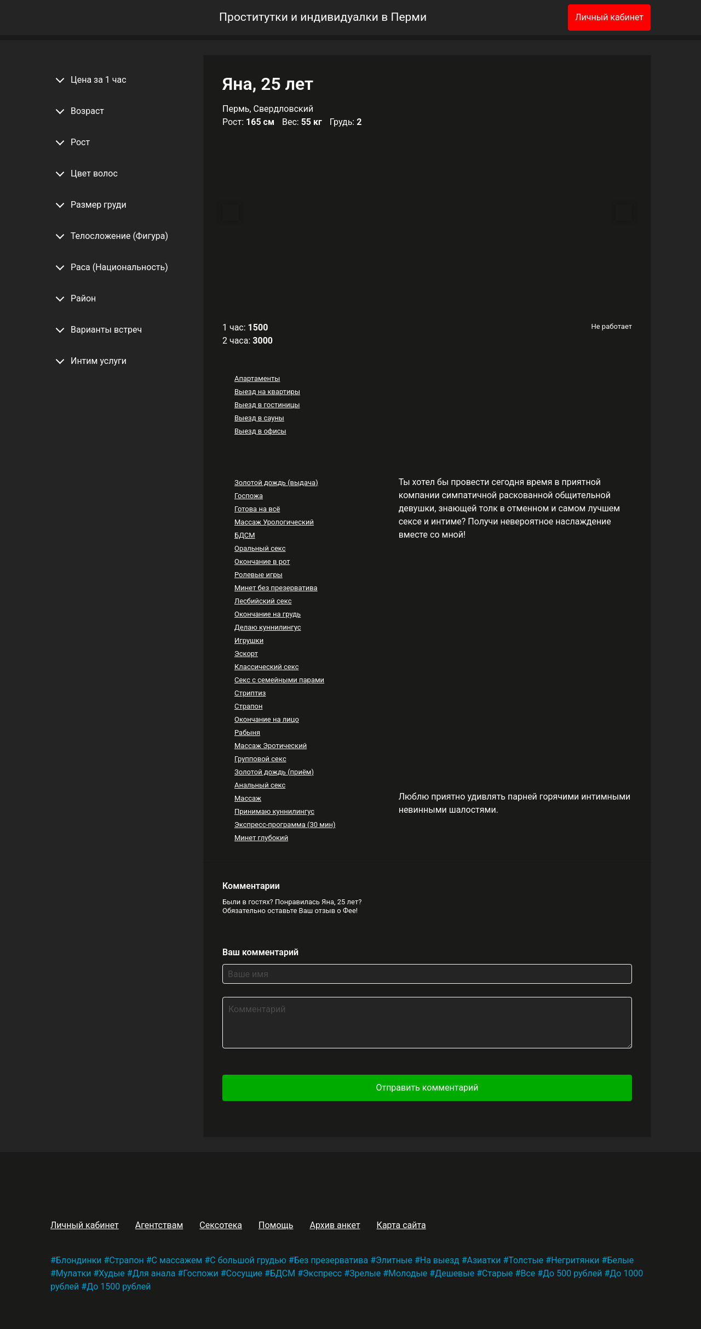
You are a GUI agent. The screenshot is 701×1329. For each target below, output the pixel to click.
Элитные (394, 1260)
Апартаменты (257, 378)
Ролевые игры (258, 575)
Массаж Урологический (274, 522)
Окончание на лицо (266, 719)
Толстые (525, 1260)
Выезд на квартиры (267, 391)
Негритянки (575, 1260)
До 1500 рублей (119, 1286)
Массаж (247, 798)
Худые (111, 1273)
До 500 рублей (572, 1273)
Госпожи (201, 1273)
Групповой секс (260, 759)
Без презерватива (331, 1260)
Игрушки (248, 640)
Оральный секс (260, 548)
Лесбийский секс (262, 601)
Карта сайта (401, 1225)
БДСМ (244, 535)
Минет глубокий (261, 838)
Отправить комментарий (427, 1087)
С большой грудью (248, 1260)
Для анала (154, 1273)
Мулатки (73, 1273)
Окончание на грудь (267, 614)
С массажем (177, 1260)
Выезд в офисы (260, 431)
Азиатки (484, 1260)
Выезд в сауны (259, 418)
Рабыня (247, 732)
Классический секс (266, 667)
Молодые (407, 1273)
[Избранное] (541, 17)
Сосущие (244, 1273)
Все (527, 1273)
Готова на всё (257, 509)
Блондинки (79, 1260)
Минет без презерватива (276, 588)
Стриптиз (250, 693)
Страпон (248, 706)
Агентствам (159, 1225)
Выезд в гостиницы (267, 405)
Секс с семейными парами (279, 680)
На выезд (439, 1260)
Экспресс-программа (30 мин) (284, 824)
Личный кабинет (609, 17)
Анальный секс (259, 785)
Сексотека (220, 1225)
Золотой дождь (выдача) (276, 482)
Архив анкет (334, 1225)
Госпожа (248, 496)
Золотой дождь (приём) (274, 772)
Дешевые (454, 1273)
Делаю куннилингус (267, 627)
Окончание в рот (262, 561)
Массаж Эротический (270, 745)
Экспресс (322, 1273)
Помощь (275, 1225)
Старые (497, 1273)
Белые (620, 1260)
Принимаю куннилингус (274, 811)
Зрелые (365, 1273)
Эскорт (246, 653)
